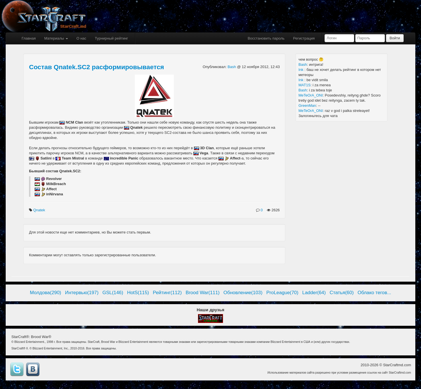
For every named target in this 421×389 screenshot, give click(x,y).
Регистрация (304, 38)
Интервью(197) (82, 292)
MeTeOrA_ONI (310, 95)
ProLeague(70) (282, 292)
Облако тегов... (374, 292)
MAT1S (304, 85)
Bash (232, 67)
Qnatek (39, 210)
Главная (29, 38)
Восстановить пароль (266, 38)
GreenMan (307, 105)
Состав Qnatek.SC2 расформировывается (96, 67)
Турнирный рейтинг (111, 38)
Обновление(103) (243, 292)
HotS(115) (138, 292)
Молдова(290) (45, 292)
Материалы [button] (56, 38)
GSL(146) (112, 292)
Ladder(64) (314, 292)
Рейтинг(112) (167, 292)
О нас (81, 38)
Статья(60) (342, 292)
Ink (301, 69)
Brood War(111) (202, 292)
